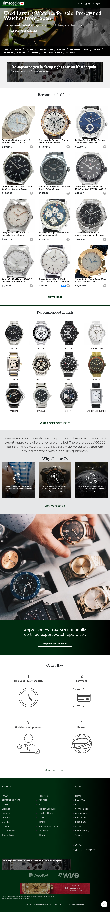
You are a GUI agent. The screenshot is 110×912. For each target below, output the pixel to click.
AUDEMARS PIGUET (11, 800)
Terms (78, 834)
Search (83, 52)
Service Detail (82, 808)
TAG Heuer (44, 830)
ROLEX (19, 49)
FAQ (77, 804)
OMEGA (8, 49)
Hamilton (43, 795)
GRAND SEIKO (50, 49)
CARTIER (65, 49)
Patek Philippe (46, 813)
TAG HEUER (33, 49)
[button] (31, 147)
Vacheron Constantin (49, 826)
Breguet (6, 808)
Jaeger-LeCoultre (47, 808)
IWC (91, 49)
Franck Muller (8, 830)
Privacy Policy (82, 830)
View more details (55, 505)
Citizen (5, 826)
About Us (79, 826)
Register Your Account (26, 31)
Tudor (41, 817)
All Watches (55, 297)
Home (78, 795)
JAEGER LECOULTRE (64, 52)
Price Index (80, 821)
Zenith (42, 821)
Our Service (81, 813)
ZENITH (46, 52)
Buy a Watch (81, 800)
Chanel (42, 834)
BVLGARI (33, 52)
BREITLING (79, 49)
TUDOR (7, 52)
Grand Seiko (8, 834)
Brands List (80, 817)
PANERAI (20, 52)
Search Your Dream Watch (55, 422)
